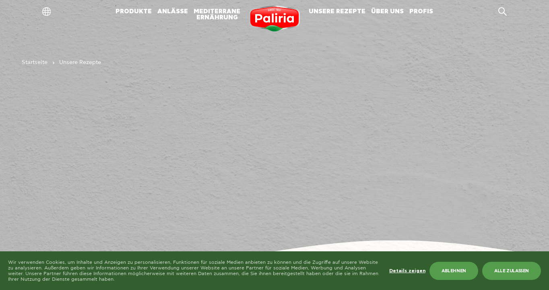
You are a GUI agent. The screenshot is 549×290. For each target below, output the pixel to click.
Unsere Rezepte (80, 62)
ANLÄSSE (172, 11)
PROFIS (421, 11)
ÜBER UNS (387, 11)
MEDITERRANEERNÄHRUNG (217, 14)
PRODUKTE (134, 11)
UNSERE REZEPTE (337, 11)
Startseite (34, 62)
